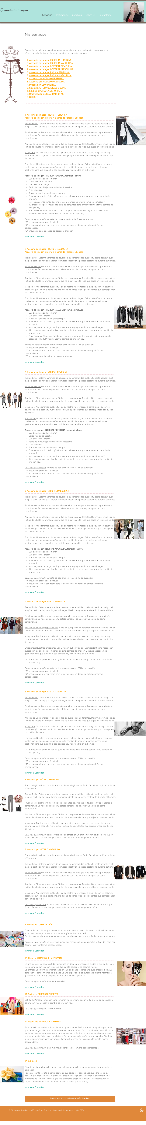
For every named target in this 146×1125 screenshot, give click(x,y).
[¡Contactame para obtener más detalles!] (70, 1099)
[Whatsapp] (142, 1110)
